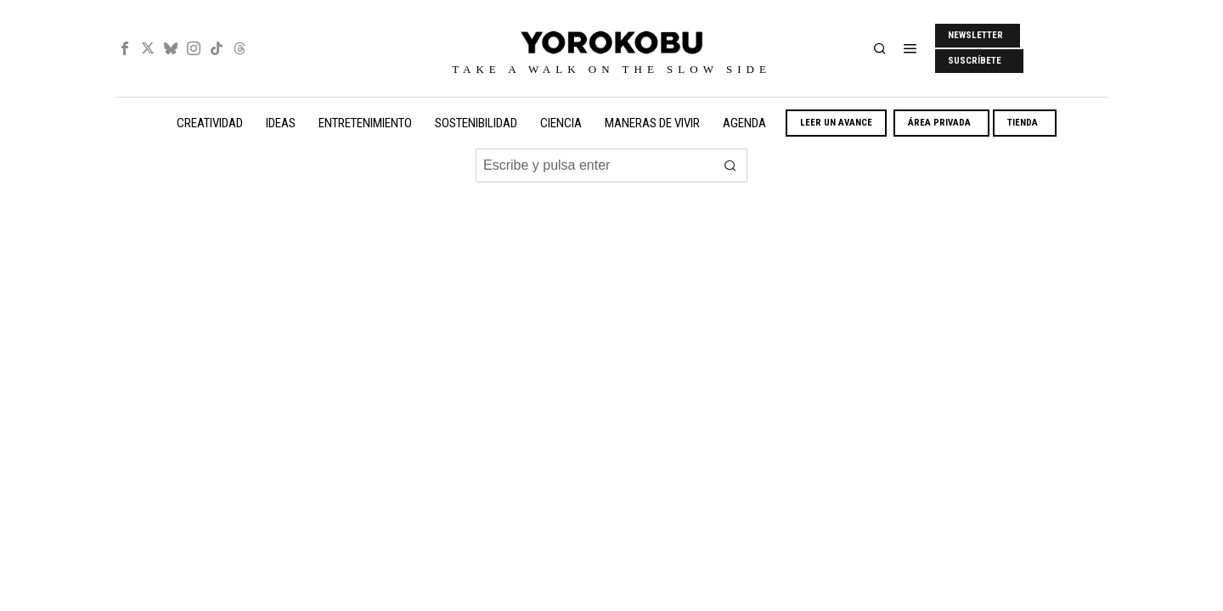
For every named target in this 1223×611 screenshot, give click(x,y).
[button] (730, 165)
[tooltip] (125, 48)
